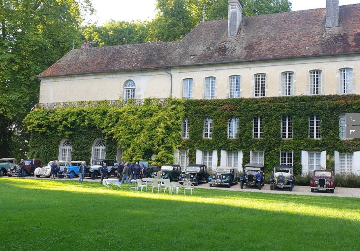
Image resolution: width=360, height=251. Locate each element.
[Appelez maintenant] (352, 119)
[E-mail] (352, 132)
